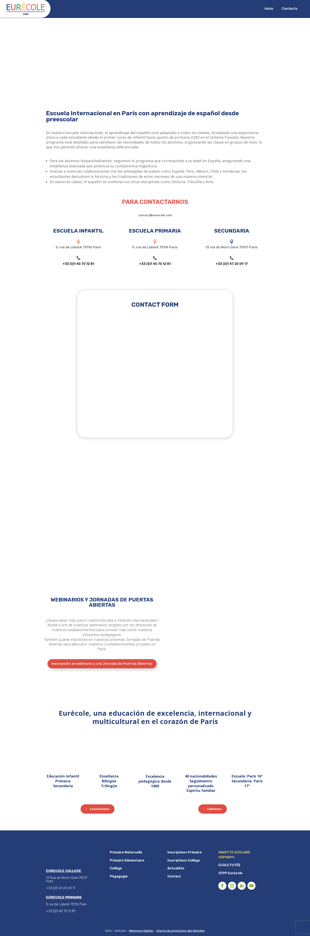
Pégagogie (119, 876)
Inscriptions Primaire (184, 852)
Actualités (175, 868)
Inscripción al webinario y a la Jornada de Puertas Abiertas (101, 663)
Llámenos (214, 809)
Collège (116, 868)
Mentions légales (141, 931)
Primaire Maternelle (126, 852)
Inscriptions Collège (183, 860)
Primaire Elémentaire (127, 860)
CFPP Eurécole (231, 873)
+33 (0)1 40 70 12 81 (78, 264)
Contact (174, 876)
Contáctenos (99, 809)
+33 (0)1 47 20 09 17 (232, 264)
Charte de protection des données (180, 931)
